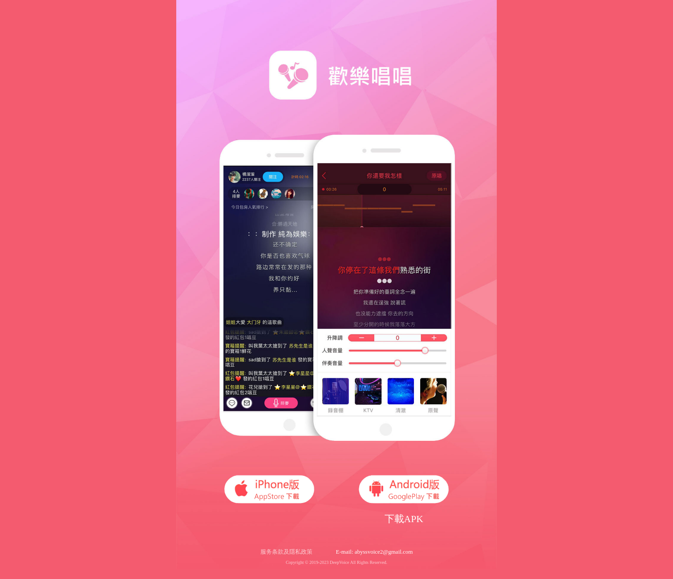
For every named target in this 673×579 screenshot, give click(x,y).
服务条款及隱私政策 (286, 551)
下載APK (404, 519)
